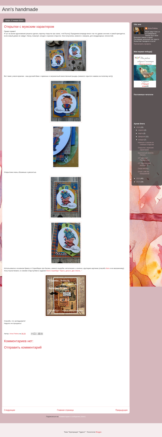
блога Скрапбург (52, 271)
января (141, 140)
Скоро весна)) (143, 168)
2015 (138, 178)
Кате (107, 268)
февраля (142, 136)
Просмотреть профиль (142, 44)
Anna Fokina (153, 28)
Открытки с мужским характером (146, 149)
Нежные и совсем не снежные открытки (146, 143)
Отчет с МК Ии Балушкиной (143, 173)
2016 (138, 127)
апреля (141, 130)
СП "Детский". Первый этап (143, 159)
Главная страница (65, 410)
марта (140, 133)
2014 (138, 182)
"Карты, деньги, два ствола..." (70, 271)
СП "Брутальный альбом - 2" (144, 164)
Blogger (98, 432)
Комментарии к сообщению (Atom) (72, 417)
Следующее (9, 410)
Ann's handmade (20, 9)
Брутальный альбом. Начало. (146, 154)
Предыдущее (122, 410)
